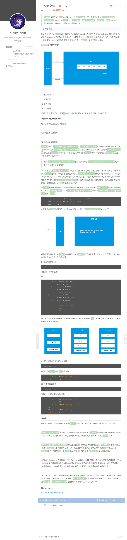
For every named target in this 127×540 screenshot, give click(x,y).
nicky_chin (18, 33)
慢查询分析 (16, 51)
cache (49, 12)
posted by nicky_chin (74, 12)
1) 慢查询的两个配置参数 (23, 54)
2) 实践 (17, 56)
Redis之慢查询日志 (56, 7)
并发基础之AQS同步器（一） (106, 519)
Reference (13, 59)
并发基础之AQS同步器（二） (56, 519)
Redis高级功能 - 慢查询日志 (55, 510)
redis (60, 12)
